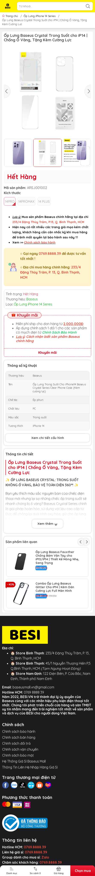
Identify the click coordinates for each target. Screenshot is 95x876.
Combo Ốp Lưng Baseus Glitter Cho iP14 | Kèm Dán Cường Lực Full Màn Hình (54, 587)
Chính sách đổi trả (16, 743)
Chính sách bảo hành (18, 731)
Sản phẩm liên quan (21, 542)
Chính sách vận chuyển (20, 749)
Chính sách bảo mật (18, 755)
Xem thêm (47, 524)
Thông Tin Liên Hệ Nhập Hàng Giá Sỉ (30, 767)
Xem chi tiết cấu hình (47, 438)
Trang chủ (10, 16)
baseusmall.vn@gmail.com (33, 687)
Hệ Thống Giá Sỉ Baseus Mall (24, 761)
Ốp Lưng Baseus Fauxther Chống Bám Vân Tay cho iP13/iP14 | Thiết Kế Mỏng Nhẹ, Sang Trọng (57, 557)
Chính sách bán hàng (18, 737)
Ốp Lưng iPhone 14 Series (39, 16)
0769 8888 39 (34, 692)
